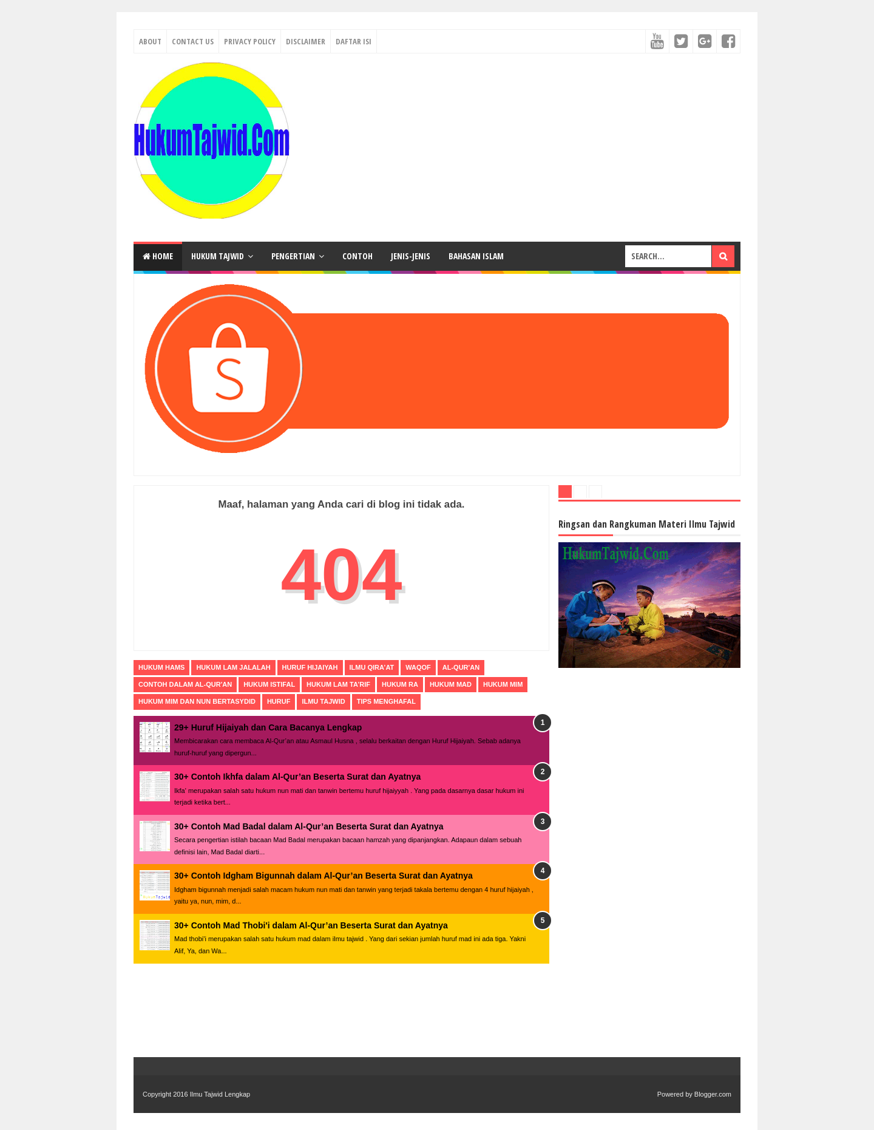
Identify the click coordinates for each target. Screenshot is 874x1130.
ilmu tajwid (323, 701)
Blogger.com (712, 1094)
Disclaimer (305, 41)
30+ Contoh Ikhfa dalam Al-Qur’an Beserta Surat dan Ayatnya (297, 776)
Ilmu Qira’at (372, 667)
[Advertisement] (519, 148)
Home (158, 256)
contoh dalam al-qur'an (185, 684)
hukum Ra (400, 684)
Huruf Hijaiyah (310, 667)
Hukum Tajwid (217, 256)
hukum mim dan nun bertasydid (197, 701)
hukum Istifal (269, 684)
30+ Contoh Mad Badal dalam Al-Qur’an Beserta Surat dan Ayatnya (309, 826)
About (150, 41)
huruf (279, 701)
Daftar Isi (353, 41)
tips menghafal (386, 701)
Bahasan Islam (476, 256)
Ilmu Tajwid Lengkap (220, 1094)
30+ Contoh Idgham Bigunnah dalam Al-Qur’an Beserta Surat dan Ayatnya (323, 875)
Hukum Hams (161, 667)
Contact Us (193, 41)
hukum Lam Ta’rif (338, 684)
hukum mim (503, 684)
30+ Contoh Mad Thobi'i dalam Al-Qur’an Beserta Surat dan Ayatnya (311, 925)
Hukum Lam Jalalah (233, 667)
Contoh (357, 256)
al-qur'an (460, 667)
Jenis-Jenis (410, 256)
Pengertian (293, 256)
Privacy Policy (250, 41)
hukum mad (451, 684)
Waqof (418, 667)
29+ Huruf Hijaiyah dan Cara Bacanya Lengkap (268, 727)
